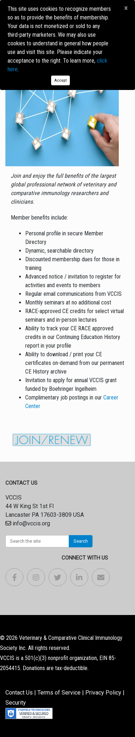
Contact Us (19, 692)
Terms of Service (59, 692)
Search (80, 541)
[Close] (126, 8)
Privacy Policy (103, 692)
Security (15, 702)
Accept (60, 80)
